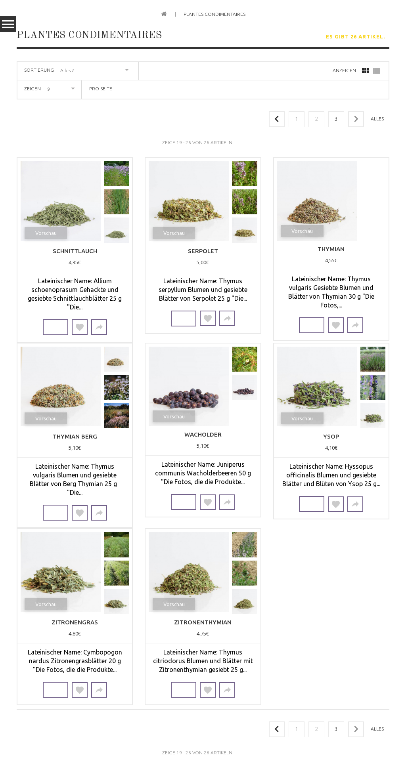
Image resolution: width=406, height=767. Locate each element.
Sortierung (39, 70)
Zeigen (32, 88)
